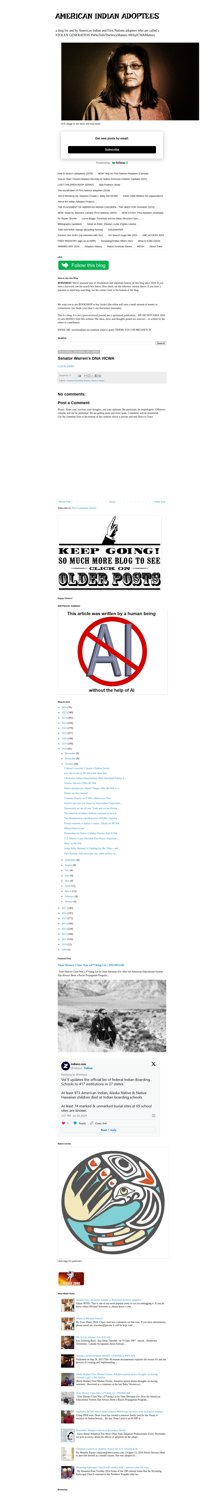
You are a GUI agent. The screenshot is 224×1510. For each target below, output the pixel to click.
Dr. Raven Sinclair (67, 218)
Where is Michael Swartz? (89, 1318)
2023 (65, 723)
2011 (64, 939)
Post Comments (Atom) (84, 508)
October (69, 764)
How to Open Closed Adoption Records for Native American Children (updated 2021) (102, 179)
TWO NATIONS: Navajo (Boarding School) (80, 229)
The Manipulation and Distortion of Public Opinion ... (92, 818)
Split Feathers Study (109, 184)
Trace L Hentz (97, 380)
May (67, 880)
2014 (65, 923)
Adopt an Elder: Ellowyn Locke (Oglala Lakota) (111, 224)
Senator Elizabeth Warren (78, 380)
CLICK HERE (66, 366)
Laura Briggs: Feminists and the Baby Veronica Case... (111, 218)
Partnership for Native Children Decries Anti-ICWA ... (92, 833)
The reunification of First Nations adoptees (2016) (84, 190)
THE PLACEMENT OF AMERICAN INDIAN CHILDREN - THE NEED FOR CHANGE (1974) (106, 207)
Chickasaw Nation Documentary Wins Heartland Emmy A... (95, 778)
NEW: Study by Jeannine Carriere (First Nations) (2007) (87, 212)
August (69, 865)
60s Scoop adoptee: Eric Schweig (93, 1337)
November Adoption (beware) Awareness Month (101, 1430)
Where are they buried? (76, 793)
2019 (65, 743)
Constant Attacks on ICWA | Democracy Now (87, 798)
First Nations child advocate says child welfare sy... (90, 853)
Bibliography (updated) (70, 224)
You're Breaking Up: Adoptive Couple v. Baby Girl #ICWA (88, 196)
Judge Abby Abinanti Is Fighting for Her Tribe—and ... (92, 848)
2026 (65, 707)
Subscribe (112, 149)
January (69, 901)
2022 (65, 728)
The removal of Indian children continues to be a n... (91, 813)
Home (112, 501)
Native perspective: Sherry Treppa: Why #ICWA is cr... (92, 788)
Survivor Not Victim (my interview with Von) (80, 235)
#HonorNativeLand (74, 828)
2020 (65, 738)
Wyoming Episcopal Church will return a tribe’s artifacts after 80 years (112, 1467)
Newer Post (65, 501)
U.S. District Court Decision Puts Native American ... (91, 838)
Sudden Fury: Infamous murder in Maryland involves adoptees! (109, 1300)
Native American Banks (119, 246)
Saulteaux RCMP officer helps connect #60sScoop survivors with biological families (119, 1411)
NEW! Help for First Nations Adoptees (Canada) (123, 173)
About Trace (156, 246)
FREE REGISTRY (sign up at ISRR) (77, 241)
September (70, 860)
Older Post (160, 501)
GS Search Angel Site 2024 (122, 235)
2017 (65, 908)
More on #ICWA (72, 843)
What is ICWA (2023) (149, 241)
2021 (65, 733)
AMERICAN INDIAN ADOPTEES (107, 16)
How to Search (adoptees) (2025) (75, 173)
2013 (65, 928)
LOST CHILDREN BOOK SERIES (76, 184)
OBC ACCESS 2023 (153, 235)
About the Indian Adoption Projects (76, 201)
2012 (65, 934)
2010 (65, 944)
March (68, 891)
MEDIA (140, 246)
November (70, 758)
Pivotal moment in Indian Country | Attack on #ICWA (92, 823)
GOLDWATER (115, 229)
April (68, 886)
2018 (65, 748)
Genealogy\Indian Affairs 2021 (117, 241)
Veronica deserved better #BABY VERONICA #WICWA (105, 1355)
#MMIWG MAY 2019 (68, 246)
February (70, 896)
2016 (65, 913)
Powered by (112, 162)
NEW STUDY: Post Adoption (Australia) (143, 212)
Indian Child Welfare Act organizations (143, 196)
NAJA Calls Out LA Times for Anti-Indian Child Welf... (93, 803)
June (67, 875)
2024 (65, 717)
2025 (65, 712)
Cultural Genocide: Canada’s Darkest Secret (86, 768)
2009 (65, 949)
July (67, 870)
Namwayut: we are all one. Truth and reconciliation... (91, 808)
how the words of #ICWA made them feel (85, 773)
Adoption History (93, 246)
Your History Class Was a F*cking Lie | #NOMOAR (91, 965)
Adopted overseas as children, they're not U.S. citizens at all (107, 1449)
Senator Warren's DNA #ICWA (80, 783)
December (70, 753)
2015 (65, 918)
